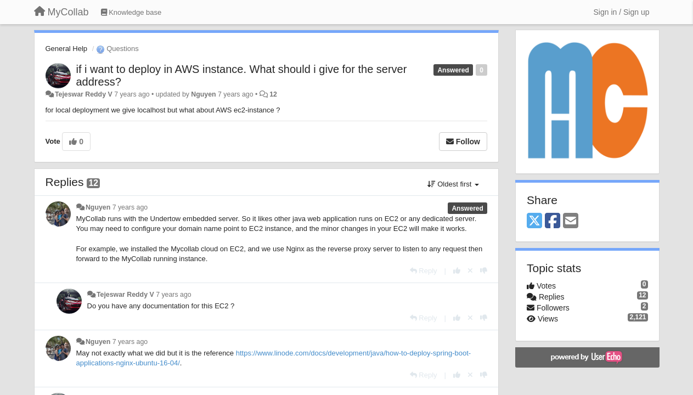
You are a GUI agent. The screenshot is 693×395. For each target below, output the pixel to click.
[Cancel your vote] (470, 271)
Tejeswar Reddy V (83, 94)
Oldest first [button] (453, 184)
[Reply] (423, 271)
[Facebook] (552, 221)
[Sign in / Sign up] (621, 12)
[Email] (570, 221)
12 (273, 94)
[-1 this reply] (483, 271)
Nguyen (203, 94)
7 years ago (130, 207)
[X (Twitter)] (534, 221)
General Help (67, 48)
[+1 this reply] (456, 271)
